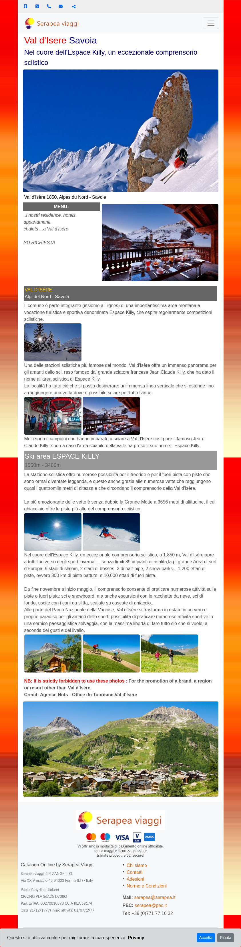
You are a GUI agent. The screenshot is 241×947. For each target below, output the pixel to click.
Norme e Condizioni (147, 886)
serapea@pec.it (151, 905)
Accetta (206, 937)
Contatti (134, 872)
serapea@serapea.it (154, 897)
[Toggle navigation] (211, 23)
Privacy (136, 937)
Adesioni (135, 879)
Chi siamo (137, 865)
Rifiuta (225, 937)
